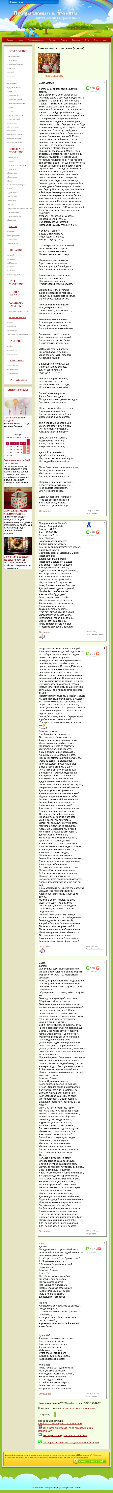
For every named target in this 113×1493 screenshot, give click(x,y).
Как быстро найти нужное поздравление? (60, 1423)
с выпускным (12, 84)
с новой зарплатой (13, 119)
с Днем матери (12, 197)
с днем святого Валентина (16, 165)
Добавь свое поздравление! (91, 1461)
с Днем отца (11, 220)
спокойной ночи (13, 366)
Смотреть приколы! (18, 390)
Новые (20, 40)
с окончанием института (16, 115)
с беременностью (13, 127)
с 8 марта (10, 161)
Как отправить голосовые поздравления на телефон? (70, 1442)
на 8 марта (10, 267)
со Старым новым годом (16, 185)
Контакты (70, 1488)
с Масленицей (12, 331)
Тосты (13, 226)
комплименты (12, 350)
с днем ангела (12, 60)
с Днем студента (13, 212)
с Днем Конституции (14, 216)
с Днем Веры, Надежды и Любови (19, 208)
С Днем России (12, 193)
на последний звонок (14, 143)
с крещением (11, 327)
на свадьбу (11, 72)
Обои (87, 40)
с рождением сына (13, 96)
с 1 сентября (11, 200)
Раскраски (76, 40)
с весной (10, 107)
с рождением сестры (14, 135)
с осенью (10, 111)
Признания (16, 341)
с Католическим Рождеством (17, 334)
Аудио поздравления (36, 40)
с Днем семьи (12, 177)
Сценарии (15, 250)
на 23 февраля (12, 263)
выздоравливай (12, 369)
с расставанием (12, 354)
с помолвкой (11, 131)
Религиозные (17, 317)
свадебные (11, 232)
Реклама (53, 1488)
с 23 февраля (11, 169)
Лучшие (10, 40)
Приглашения (18, 380)
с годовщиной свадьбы (15, 64)
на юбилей (11, 271)
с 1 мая (9, 181)
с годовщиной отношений (16, 103)
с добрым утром (13, 373)
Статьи (46, 1488)
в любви (10, 346)
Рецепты (64, 40)
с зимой (10, 80)
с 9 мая (9, 189)
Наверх (78, 1488)
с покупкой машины (14, 139)
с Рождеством (12, 173)
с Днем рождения (13, 236)
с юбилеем (11, 68)
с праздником (12, 239)
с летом (9, 92)
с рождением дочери (14, 99)
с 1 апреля (10, 204)
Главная (13, 2)
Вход (21, 2)
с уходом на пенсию (14, 88)
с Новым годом (12, 243)
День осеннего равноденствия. (18, 311)
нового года (11, 259)
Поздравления (18, 51)
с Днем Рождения (13, 56)
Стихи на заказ (100, 40)
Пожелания (16, 360)
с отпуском (11, 76)
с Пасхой (10, 323)
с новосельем (12, 123)
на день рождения (13, 275)
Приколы (52, 40)
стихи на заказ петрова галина (79, 1408)
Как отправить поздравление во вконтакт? (65, 1435)
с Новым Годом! (13, 157)
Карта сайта (61, 1488)
